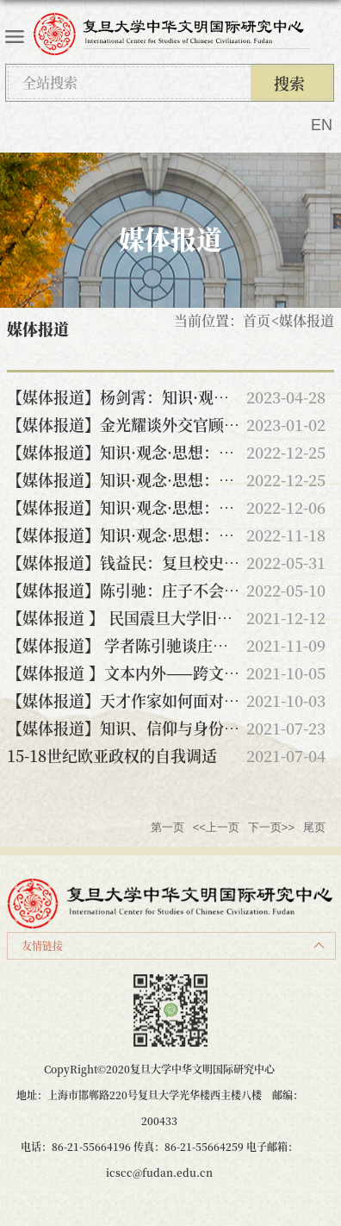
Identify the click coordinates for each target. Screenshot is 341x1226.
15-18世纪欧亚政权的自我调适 (112, 755)
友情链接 (42, 945)
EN (321, 125)
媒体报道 (306, 320)
